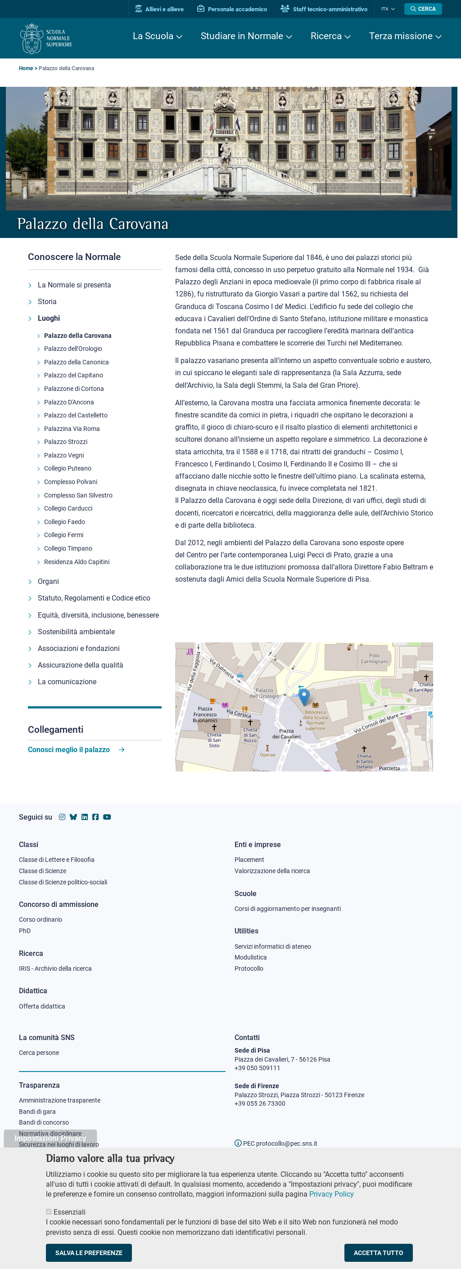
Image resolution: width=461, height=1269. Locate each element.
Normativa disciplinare (50, 1133)
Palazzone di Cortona (74, 388)
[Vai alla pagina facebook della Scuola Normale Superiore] (95, 817)
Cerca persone (39, 1052)
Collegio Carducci (68, 508)
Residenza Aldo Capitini (76, 561)
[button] (304, 697)
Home (26, 68)
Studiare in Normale (242, 36)
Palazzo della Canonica (76, 362)
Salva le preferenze (88, 1255)
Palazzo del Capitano (73, 375)
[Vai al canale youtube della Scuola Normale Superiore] (107, 817)
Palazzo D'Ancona (69, 402)
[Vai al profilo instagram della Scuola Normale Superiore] (62, 817)
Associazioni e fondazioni (79, 648)
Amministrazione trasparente (59, 1100)
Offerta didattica (42, 1006)
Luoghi (49, 318)
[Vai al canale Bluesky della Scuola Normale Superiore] (73, 817)
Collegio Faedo (64, 521)
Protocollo (249, 968)
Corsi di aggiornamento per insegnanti (288, 908)
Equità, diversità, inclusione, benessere (98, 615)
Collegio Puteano (67, 468)
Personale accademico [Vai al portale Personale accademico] (232, 9)
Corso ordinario (40, 919)
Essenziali (70, 1214)
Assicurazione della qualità (80, 665)
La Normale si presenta (74, 285)
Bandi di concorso (44, 1122)
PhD (25, 930)
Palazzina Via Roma (72, 428)
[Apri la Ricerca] (423, 9)
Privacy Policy (331, 1196)
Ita (385, 8)
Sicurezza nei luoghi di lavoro (59, 1144)
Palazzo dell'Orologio (73, 348)
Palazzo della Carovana (78, 335)
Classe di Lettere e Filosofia (57, 859)
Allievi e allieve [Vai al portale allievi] (160, 9)
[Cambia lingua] (392, 9)
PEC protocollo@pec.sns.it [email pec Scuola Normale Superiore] (276, 1143)
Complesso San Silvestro (78, 495)
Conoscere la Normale (74, 256)
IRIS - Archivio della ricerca (55, 968)
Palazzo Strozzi (65, 441)
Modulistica (251, 957)
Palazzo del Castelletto (76, 415)
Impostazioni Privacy (50, 1140)
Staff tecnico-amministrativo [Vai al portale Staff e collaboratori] (323, 9)
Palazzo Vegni (64, 455)
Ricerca (326, 36)
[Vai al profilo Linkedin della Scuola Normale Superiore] (84, 817)
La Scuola (153, 36)
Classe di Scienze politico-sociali (63, 882)
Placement (249, 859)
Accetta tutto (378, 1255)
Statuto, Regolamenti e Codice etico (94, 598)
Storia (47, 301)
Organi (48, 581)
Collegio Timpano (68, 548)
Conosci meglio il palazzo (69, 749)
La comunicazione (67, 681)
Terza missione (401, 36)
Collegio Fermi (63, 534)
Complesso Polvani (70, 481)
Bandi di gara (37, 1111)
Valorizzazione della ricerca (272, 870)
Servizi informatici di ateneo (273, 946)
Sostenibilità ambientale (76, 632)
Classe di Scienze (42, 870)
